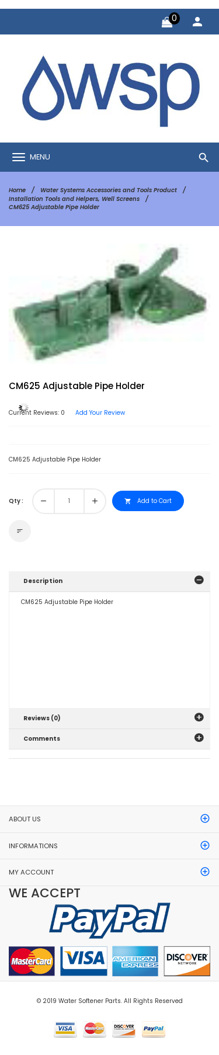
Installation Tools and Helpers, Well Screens (74, 199)
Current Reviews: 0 (37, 413)
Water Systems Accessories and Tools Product (108, 190)
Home (17, 190)
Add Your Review (100, 413)
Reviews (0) (42, 718)
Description (42, 581)
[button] (183, 270)
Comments (41, 738)
